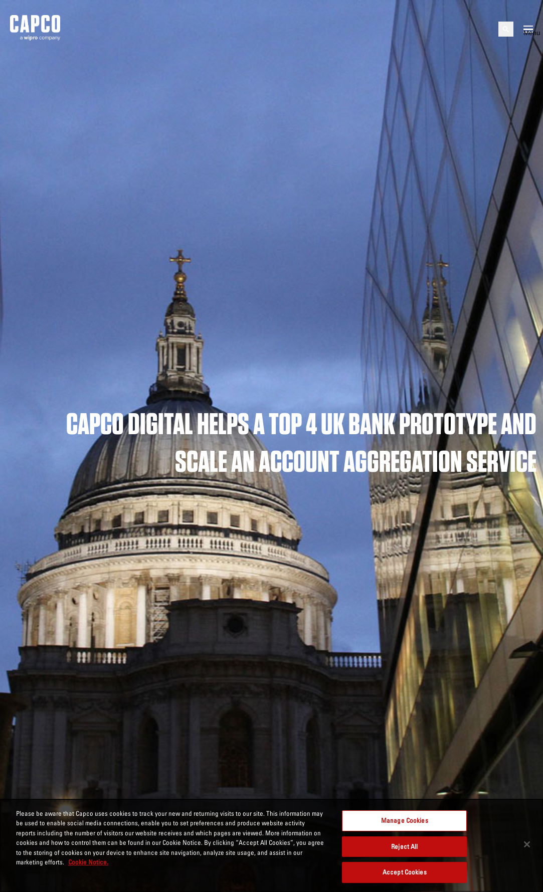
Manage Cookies (404, 820)
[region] (271, 845)
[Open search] (505, 29)
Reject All (404, 846)
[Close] (527, 844)
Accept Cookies (405, 872)
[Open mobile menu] (528, 29)
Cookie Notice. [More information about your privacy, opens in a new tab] (88, 862)
